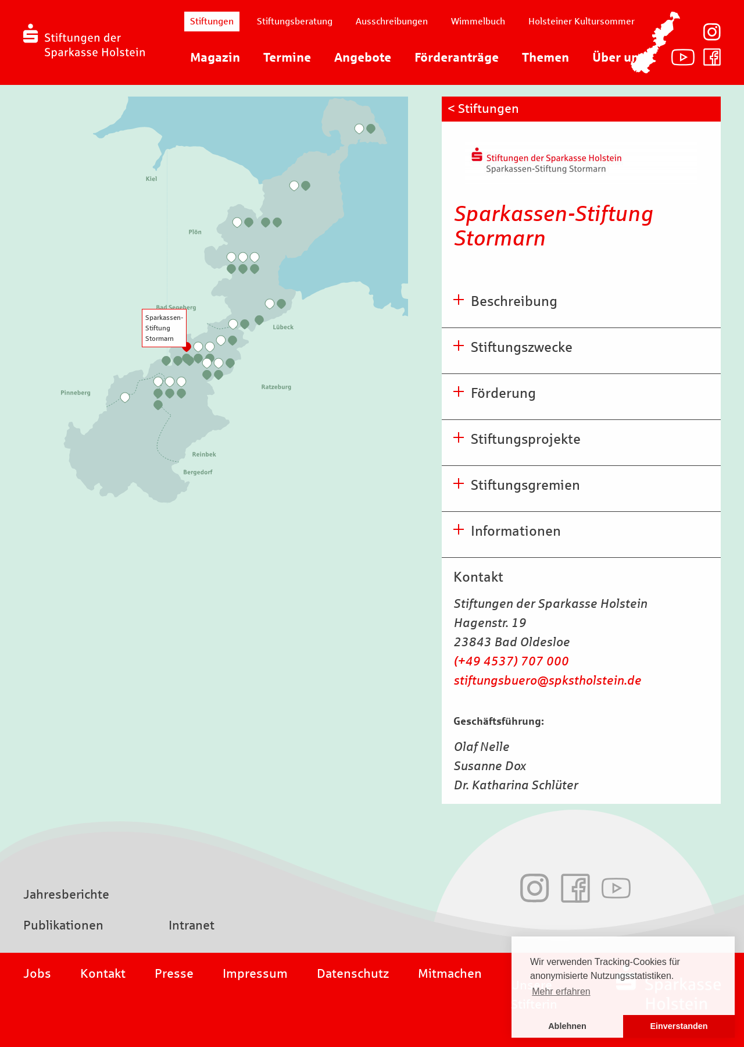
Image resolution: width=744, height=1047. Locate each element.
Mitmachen (450, 974)
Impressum (255, 974)
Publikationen (63, 925)
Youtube (683, 57)
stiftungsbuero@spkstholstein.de (547, 681)
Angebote (362, 58)
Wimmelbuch (478, 21)
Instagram (712, 32)
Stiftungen (212, 21)
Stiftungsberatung (294, 21)
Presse (174, 974)
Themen (545, 58)
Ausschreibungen (392, 21)
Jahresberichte (66, 895)
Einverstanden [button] (678, 1026)
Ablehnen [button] (567, 1026)
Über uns (618, 58)
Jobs (37, 974)
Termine (287, 58)
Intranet (191, 925)
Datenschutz (353, 974)
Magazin (215, 58)
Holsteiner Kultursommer (581, 21)
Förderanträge (456, 58)
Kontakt (103, 974)
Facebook (712, 57)
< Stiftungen (483, 109)
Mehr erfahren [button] (561, 991)
